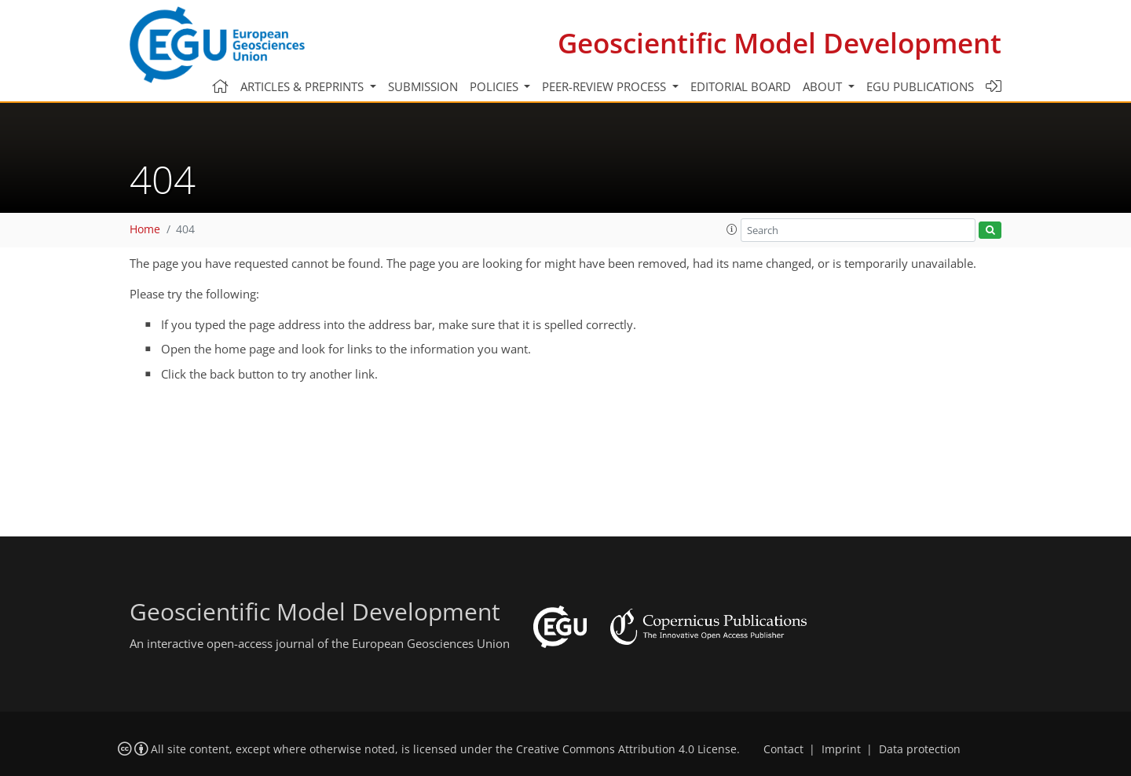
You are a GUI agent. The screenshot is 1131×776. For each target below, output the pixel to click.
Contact (783, 749)
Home (145, 229)
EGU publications (920, 86)
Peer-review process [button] (605, 86)
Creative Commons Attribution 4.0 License (626, 749)
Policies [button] (496, 86)
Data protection (920, 749)
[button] (732, 229)
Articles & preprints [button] (303, 86)
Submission (423, 86)
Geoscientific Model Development (779, 42)
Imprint (841, 749)
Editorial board (740, 86)
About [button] (824, 86)
